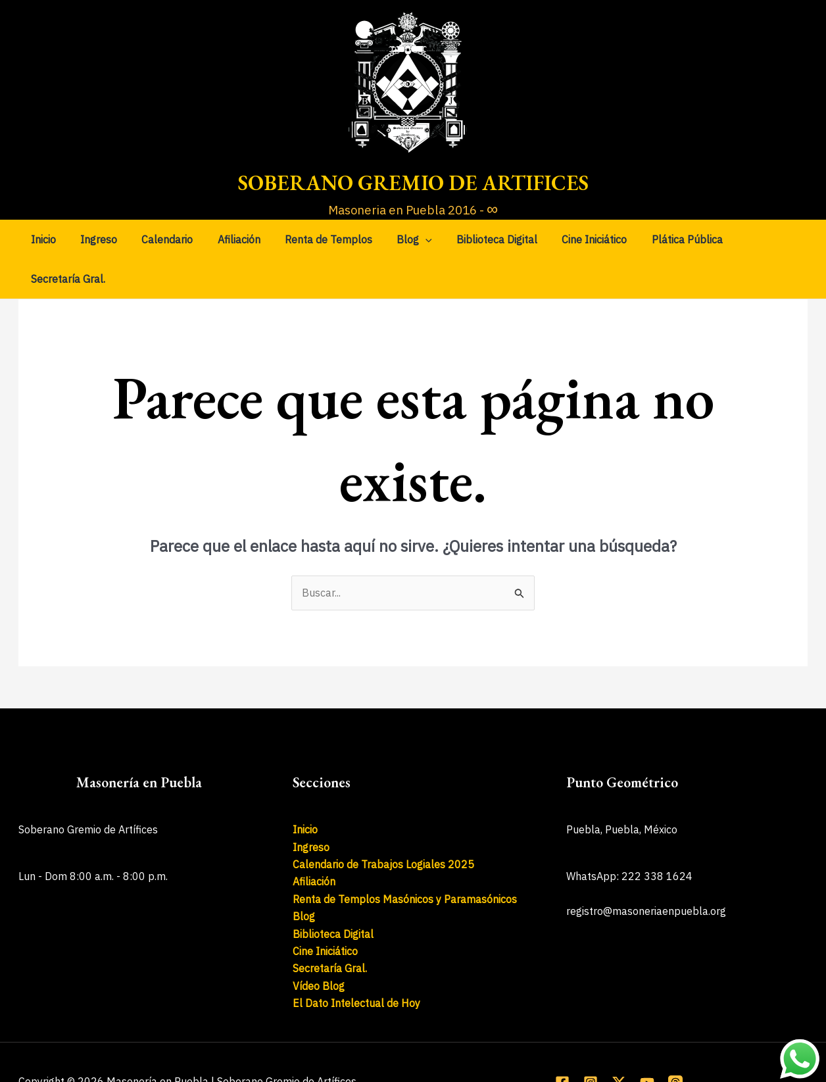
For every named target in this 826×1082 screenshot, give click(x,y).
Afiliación (231, 239)
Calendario (163, 239)
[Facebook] (562, 1043)
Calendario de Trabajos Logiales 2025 (383, 824)
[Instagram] (590, 1043)
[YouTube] (647, 1043)
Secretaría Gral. (755, 239)
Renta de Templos (317, 239)
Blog (400, 239)
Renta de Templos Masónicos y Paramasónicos (405, 859)
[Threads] (675, 1043)
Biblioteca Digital (478, 239)
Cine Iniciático (572, 239)
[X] (619, 1043)
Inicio (46, 239)
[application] (411, 239)
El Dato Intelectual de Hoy (356, 963)
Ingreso (98, 239)
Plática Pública (661, 239)
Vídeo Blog (319, 946)
